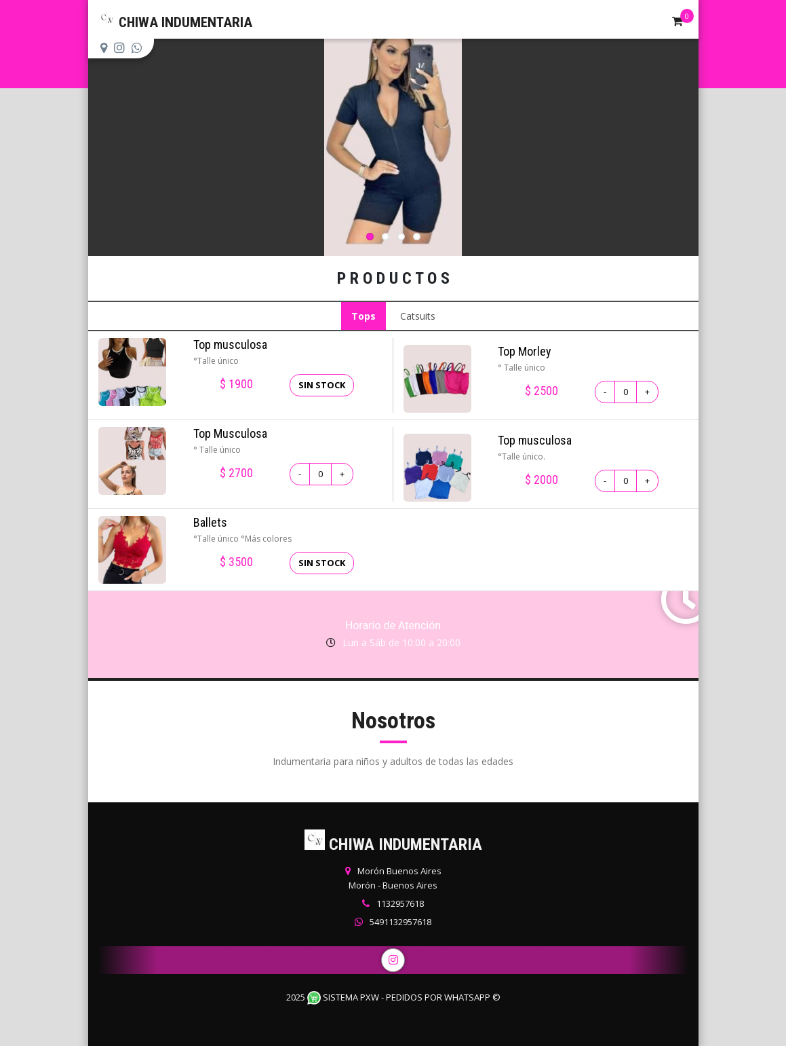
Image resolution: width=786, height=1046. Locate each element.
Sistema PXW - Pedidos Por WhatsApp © (403, 997)
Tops (363, 316)
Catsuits (417, 316)
